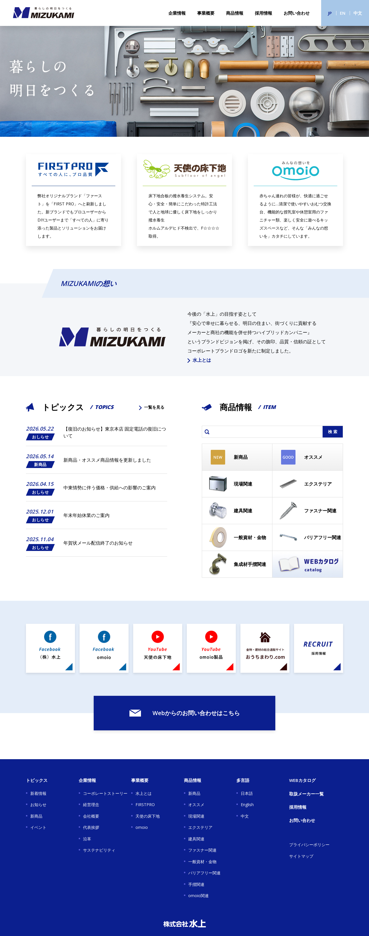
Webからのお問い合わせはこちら (184, 713)
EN (342, 13)
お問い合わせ (297, 13)
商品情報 (234, 13)
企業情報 (177, 13)
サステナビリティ (99, 850)
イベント (38, 827)
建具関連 (196, 839)
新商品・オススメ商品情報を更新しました (107, 460)
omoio (141, 827)
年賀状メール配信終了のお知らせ (98, 543)
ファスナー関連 (202, 850)
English (247, 804)
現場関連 (196, 816)
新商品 (36, 816)
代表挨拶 (91, 827)
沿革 (87, 839)
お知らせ (38, 804)
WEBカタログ (302, 780)
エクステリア (200, 827)
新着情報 (38, 793)
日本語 (247, 793)
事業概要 (205, 13)
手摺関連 (196, 884)
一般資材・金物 (202, 861)
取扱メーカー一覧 (306, 794)
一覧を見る (151, 407)
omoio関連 (198, 895)
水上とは (199, 360)
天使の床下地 (147, 816)
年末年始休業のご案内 (86, 515)
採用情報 (263, 13)
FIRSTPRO (145, 804)
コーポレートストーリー (105, 793)
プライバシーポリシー (309, 844)
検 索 (332, 431)
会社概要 (91, 816)
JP (330, 13)
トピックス (37, 780)
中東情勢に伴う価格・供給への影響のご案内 (109, 487)
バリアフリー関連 (204, 873)
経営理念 (91, 804)
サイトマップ (301, 856)
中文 (357, 13)
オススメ (196, 804)
